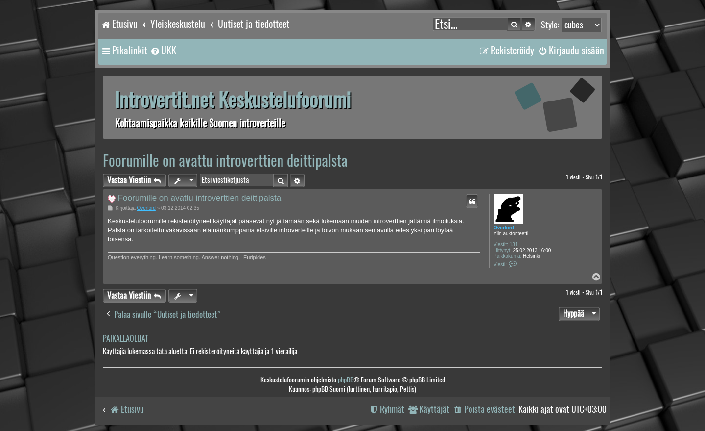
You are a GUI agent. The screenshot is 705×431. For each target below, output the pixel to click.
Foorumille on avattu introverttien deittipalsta (225, 161)
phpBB (345, 379)
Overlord (504, 227)
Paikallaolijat (125, 338)
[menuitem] (163, 50)
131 (514, 244)
